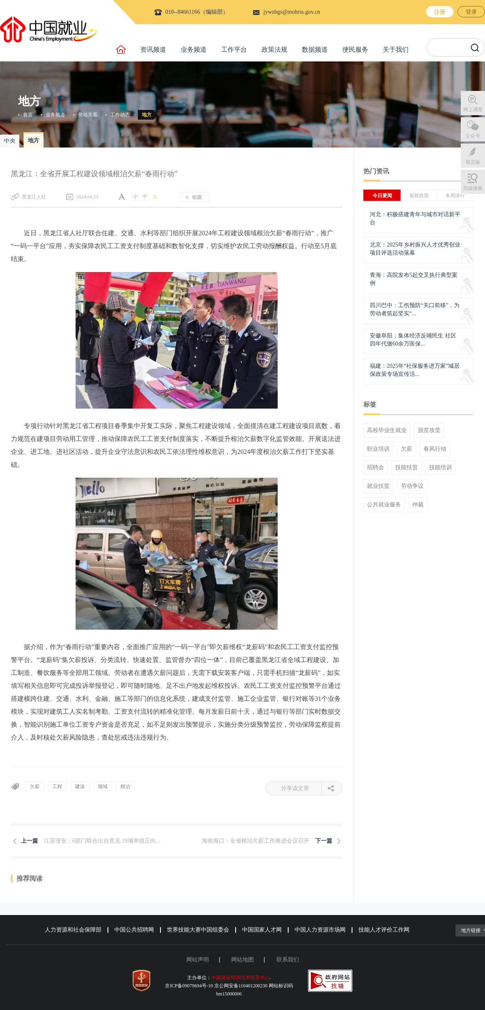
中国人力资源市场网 (320, 930)
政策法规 (274, 49)
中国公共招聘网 (134, 930)
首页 (28, 115)
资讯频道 (153, 49)
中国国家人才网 (262, 930)
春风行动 (435, 449)
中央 (9, 141)
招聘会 (375, 467)
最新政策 (419, 195)
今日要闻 (382, 195)
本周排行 (455, 195)
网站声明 (197, 960)
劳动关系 (87, 115)
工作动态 (120, 115)
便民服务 (355, 49)
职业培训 (378, 449)
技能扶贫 (406, 467)
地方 (147, 115)
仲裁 (418, 505)
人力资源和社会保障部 (73, 930)
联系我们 (287, 960)
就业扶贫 (378, 486)
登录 (471, 12)
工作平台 (234, 49)
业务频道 (194, 49)
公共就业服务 (384, 505)
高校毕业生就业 (387, 430)
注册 (439, 12)
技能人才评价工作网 (383, 930)
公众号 (473, 136)
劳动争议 (412, 486)
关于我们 (396, 49)
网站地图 (242, 960)
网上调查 (473, 109)
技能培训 (440, 467)
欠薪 (406, 449)
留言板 (473, 162)
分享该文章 (301, 788)
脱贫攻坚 (429, 430)
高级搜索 (473, 188)
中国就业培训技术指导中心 (240, 977)
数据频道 (315, 49)
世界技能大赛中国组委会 (198, 930)
